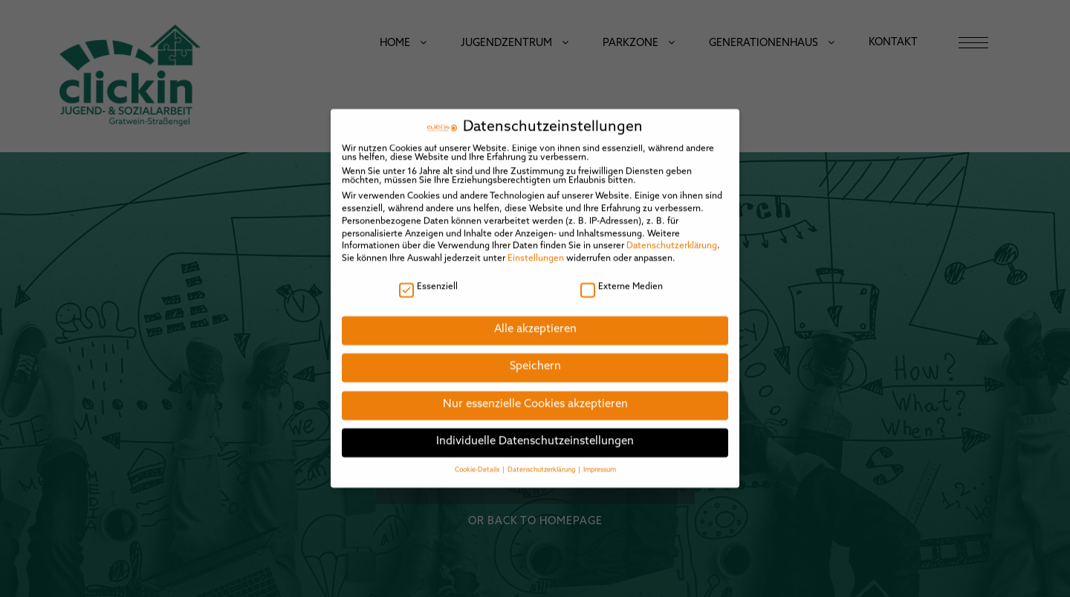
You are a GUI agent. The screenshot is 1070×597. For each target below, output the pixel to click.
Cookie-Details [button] (478, 460)
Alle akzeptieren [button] (535, 320)
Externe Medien (621, 277)
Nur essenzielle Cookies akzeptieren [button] (535, 395)
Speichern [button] (535, 358)
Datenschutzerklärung (671, 237)
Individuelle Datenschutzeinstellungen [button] (535, 433)
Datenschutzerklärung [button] (542, 460)
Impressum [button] (599, 460)
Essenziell (428, 277)
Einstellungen (536, 250)
